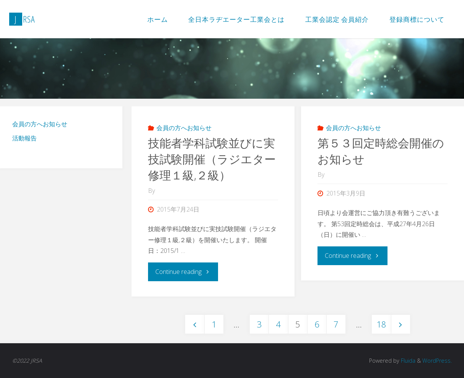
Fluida (407, 360)
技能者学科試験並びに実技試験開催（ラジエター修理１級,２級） (212, 159)
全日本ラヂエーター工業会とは (236, 19)
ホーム (157, 19)
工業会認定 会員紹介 (337, 19)
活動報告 (24, 138)
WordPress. (437, 360)
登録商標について (416, 19)
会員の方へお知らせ (184, 128)
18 (381, 324)
